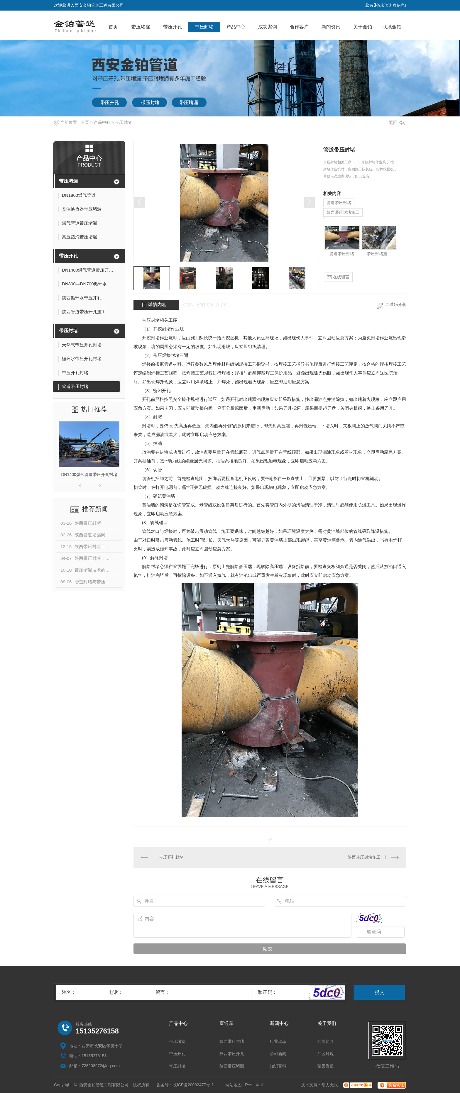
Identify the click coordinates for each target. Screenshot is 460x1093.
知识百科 (278, 1066)
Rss (248, 1084)
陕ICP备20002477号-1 (193, 1084)
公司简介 (325, 1041)
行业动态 (278, 1041)
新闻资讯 (331, 26)
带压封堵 (204, 26)
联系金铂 (392, 26)
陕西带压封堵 (231, 1041)
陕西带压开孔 (231, 1053)
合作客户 (299, 26)
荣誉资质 (325, 1066)
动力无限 (330, 1084)
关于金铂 (362, 26)
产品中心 (235, 26)
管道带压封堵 (339, 202)
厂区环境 (325, 1053)
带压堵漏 (140, 26)
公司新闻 (278, 1053)
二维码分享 (395, 304)
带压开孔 (172, 26)
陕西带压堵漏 (231, 1066)
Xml (259, 1084)
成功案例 (267, 26)
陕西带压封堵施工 (343, 212)
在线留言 (338, 276)
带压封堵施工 (379, 253)
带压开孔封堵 (171, 857)
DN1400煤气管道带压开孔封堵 (89, 474)
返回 (397, 122)
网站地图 (233, 1084)
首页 (113, 26)
